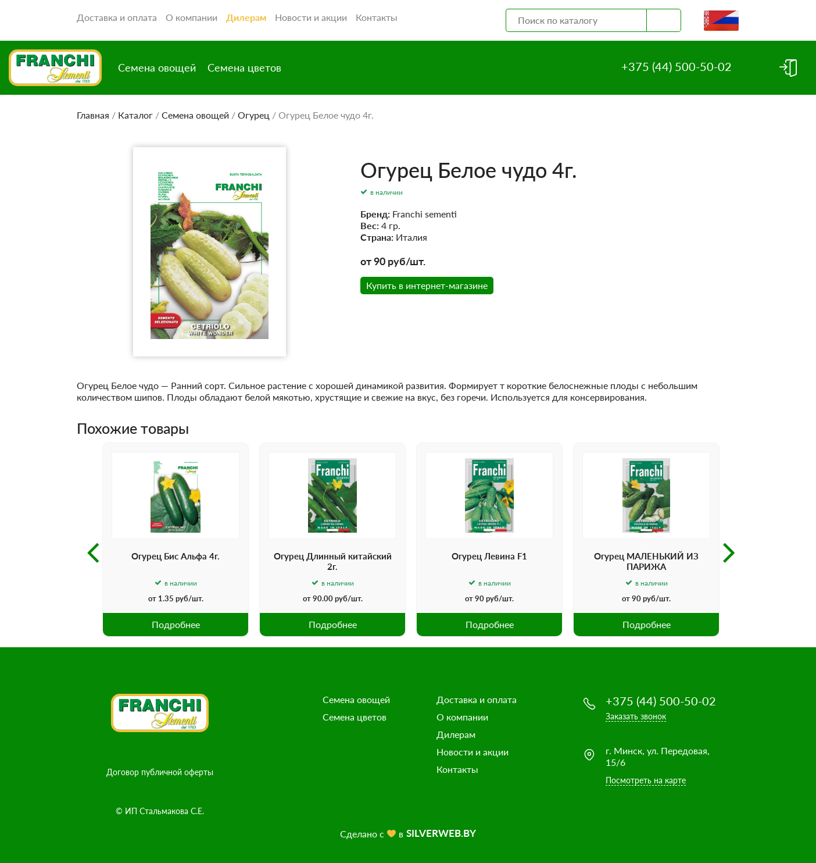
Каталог (135, 114)
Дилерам (246, 17)
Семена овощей (157, 67)
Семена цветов (244, 67)
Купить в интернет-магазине (427, 285)
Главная (93, 114)
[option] (175, 540)
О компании (191, 17)
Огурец (254, 114)
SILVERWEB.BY (441, 833)
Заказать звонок (636, 716)
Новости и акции (311, 17)
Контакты (377, 17)
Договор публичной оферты (159, 772)
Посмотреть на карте (646, 780)
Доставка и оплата (117, 17)
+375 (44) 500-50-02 (676, 66)
